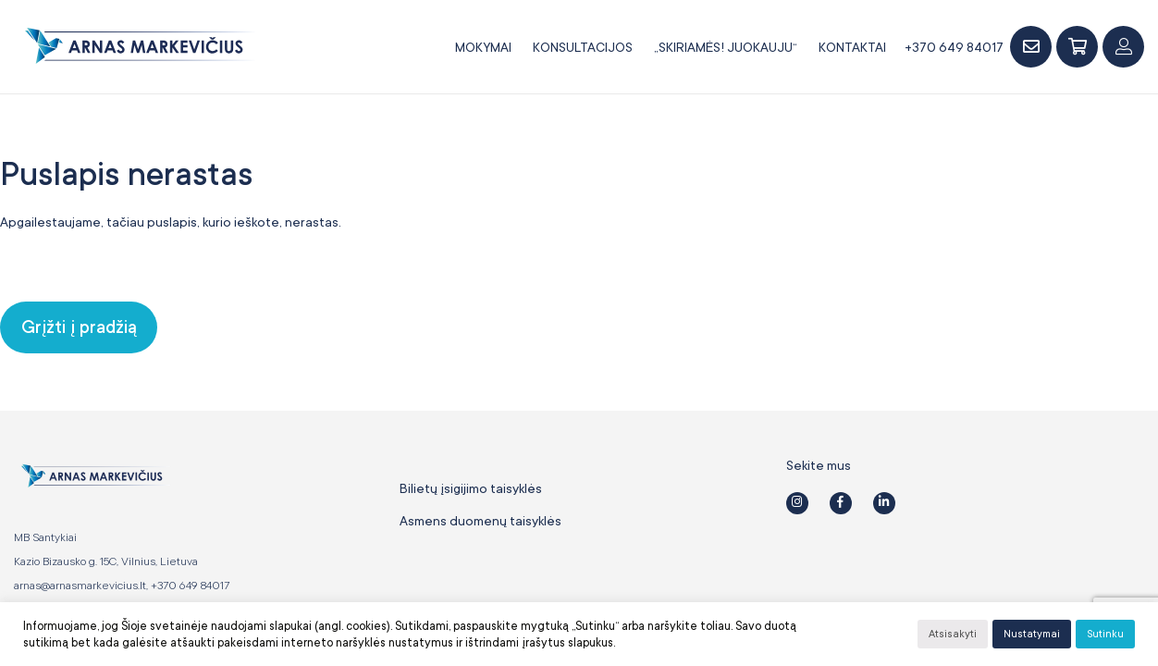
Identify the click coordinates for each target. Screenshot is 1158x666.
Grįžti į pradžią (79, 327)
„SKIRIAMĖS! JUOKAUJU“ (725, 47)
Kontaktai (852, 47)
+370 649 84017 (954, 47)
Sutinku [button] (1105, 634)
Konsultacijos (583, 47)
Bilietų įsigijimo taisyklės (471, 488)
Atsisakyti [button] (953, 634)
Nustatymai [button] (1032, 634)
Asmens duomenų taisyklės (480, 520)
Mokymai (483, 47)
